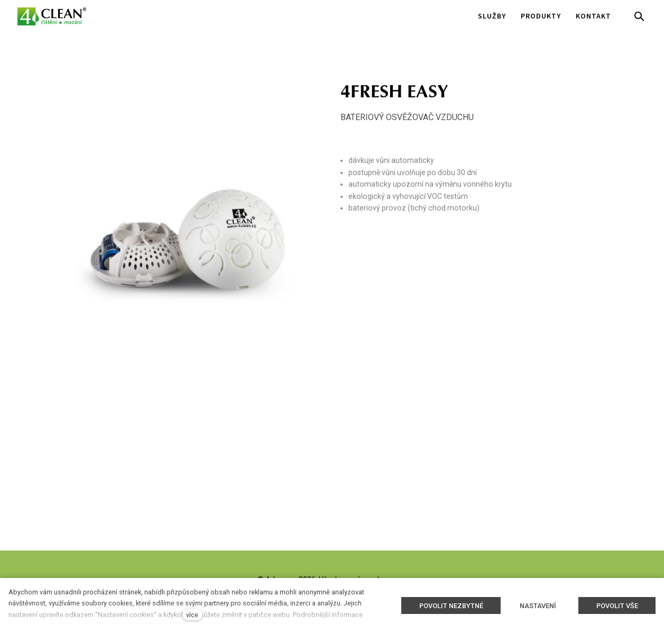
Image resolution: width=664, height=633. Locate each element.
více (192, 615)
